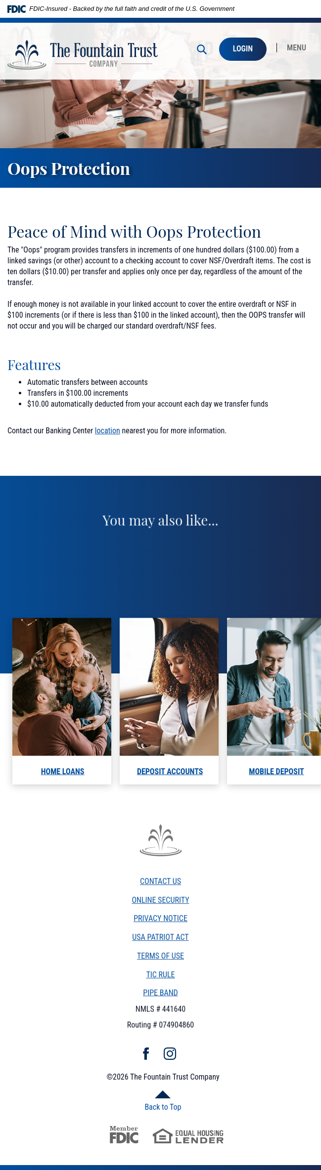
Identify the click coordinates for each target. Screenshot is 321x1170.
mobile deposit (276, 784)
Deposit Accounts (170, 784)
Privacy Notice (160, 923)
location (107, 430)
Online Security (160, 905)
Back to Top (162, 1107)
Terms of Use (160, 961)
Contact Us (160, 886)
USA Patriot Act (160, 942)
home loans (63, 784)
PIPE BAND (160, 994)
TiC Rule (160, 980)
